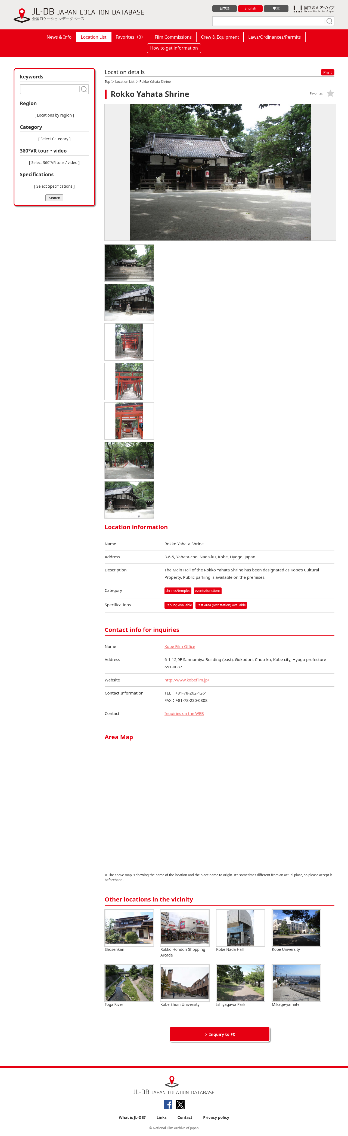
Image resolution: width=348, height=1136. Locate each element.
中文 (276, 8)
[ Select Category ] (54, 138)
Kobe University (296, 930)
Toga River (129, 985)
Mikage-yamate (296, 985)
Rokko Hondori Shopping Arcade (184, 933)
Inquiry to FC (222, 1034)
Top (107, 81)
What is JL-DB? (132, 1117)
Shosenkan (129, 930)
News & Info (59, 37)
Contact (185, 1117)
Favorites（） (130, 37)
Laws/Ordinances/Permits (274, 37)
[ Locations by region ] (54, 115)
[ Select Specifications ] (54, 186)
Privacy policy (216, 1117)
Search (54, 198)
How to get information (174, 48)
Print (327, 72)
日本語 (224, 8)
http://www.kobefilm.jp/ (187, 679)
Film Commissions (173, 37)
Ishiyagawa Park (240, 985)
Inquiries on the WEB (184, 713)
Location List (93, 37)
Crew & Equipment (220, 37)
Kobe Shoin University (184, 985)
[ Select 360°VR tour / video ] (54, 162)
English (250, 8)
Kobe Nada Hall (240, 930)
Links (162, 1117)
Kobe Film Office (180, 646)
